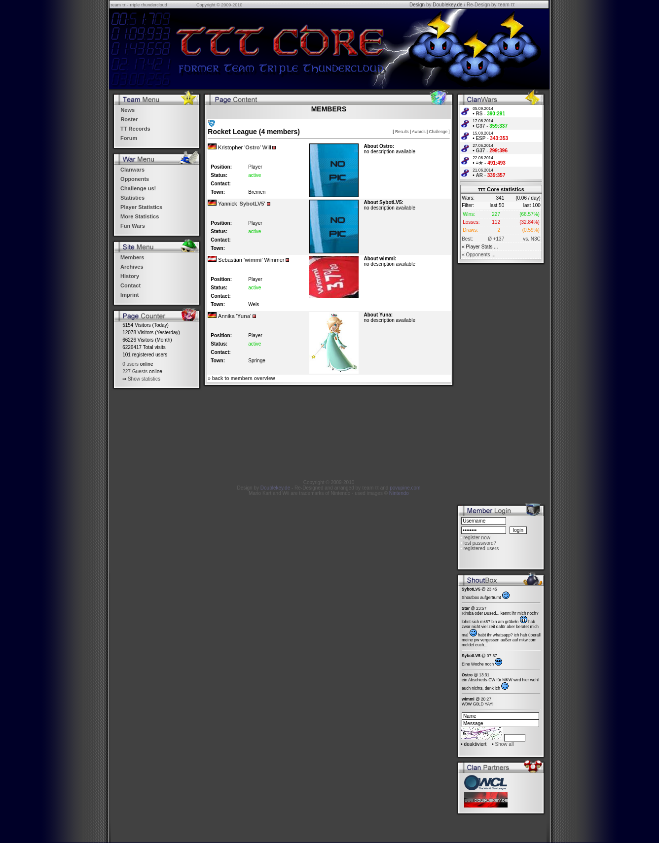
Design (417, 4)
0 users (130, 364)
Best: (467, 239)
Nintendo (399, 493)
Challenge (438, 131)
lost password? (479, 543)
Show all (504, 744)
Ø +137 (496, 239)
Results (402, 131)
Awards (419, 131)
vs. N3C (532, 239)
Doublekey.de (447, 4)
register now (476, 537)
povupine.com (405, 488)
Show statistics (144, 379)
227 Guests (134, 371)
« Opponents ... (478, 254)
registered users (481, 548)
